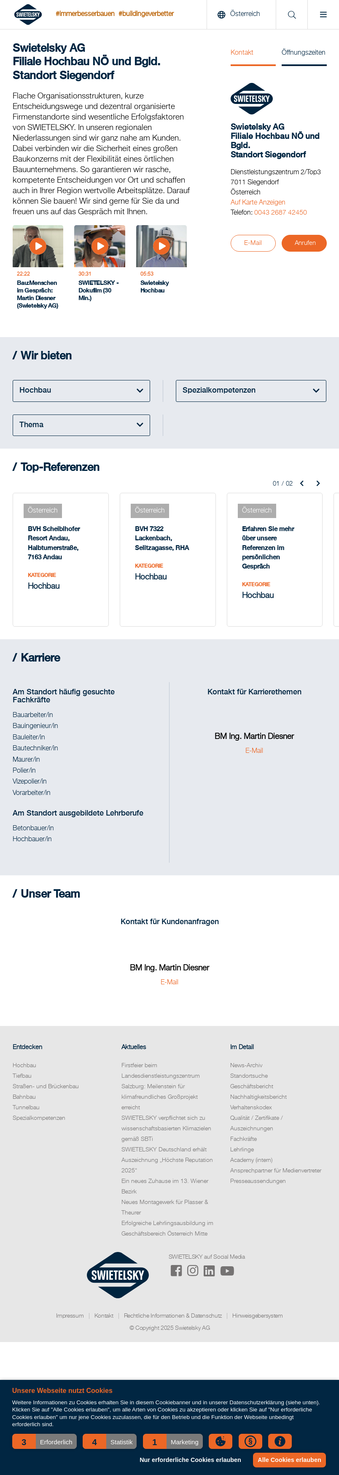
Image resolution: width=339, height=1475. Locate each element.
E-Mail (253, 243)
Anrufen (305, 243)
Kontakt (242, 53)
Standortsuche (249, 1076)
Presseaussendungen (258, 1181)
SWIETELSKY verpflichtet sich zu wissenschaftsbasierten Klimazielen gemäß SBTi (166, 1128)
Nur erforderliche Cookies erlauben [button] (190, 1459)
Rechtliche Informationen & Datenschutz (173, 1316)
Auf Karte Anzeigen (258, 202)
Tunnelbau (26, 1108)
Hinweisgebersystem (257, 1316)
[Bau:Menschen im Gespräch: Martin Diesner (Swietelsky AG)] (38, 269)
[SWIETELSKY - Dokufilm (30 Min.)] (99, 269)
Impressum (69, 1316)
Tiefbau (22, 1076)
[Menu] (323, 14)
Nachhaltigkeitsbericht (258, 1097)
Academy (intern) (251, 1160)
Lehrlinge (242, 1150)
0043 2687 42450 (280, 213)
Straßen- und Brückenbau (46, 1087)
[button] (44, 1441)
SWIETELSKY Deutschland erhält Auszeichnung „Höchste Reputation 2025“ (167, 1160)
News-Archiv (246, 1065)
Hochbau (24, 1065)
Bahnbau (24, 1097)
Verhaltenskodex (251, 1108)
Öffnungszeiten (304, 53)
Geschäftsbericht (251, 1087)
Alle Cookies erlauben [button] (289, 1459)
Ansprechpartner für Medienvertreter (275, 1171)
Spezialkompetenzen (39, 1118)
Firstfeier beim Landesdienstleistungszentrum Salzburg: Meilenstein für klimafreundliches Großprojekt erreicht (160, 1087)
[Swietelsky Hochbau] (161, 269)
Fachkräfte (243, 1139)
